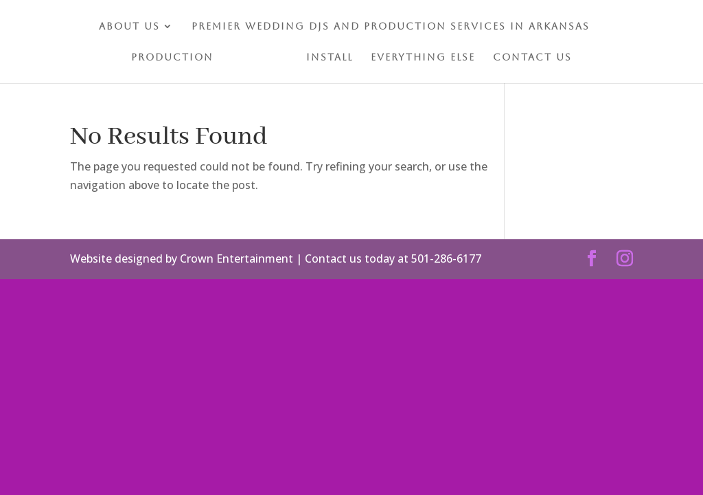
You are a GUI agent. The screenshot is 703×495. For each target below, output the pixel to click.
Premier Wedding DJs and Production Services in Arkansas (391, 26)
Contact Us (532, 57)
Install (329, 57)
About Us (129, 26)
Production (172, 57)
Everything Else (423, 57)
